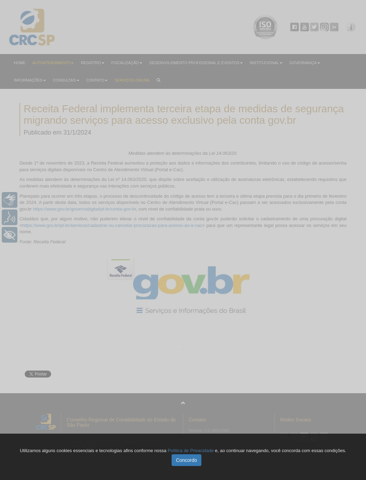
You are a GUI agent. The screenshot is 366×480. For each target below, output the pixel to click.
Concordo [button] (186, 460)
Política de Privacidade (191, 450)
